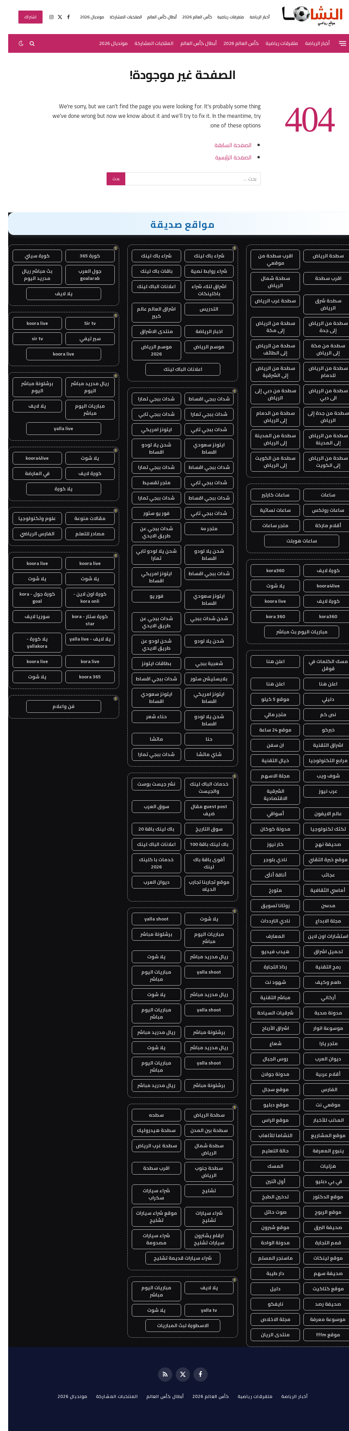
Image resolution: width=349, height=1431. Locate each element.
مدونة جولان (267, 1074)
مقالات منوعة (81, 518)
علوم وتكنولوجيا (29, 518)
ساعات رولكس (320, 510)
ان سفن (267, 745)
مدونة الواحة (267, 1242)
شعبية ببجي (201, 663)
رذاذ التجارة (267, 966)
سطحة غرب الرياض (267, 300)
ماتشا (148, 739)
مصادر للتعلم (81, 533)
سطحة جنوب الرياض (201, 1172)
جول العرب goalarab (81, 275)
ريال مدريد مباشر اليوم (82, 387)
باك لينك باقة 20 (148, 828)
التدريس (200, 308)
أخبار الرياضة (251, 17)
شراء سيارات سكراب (148, 1194)
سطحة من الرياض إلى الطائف (267, 349)
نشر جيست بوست (148, 784)
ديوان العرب (320, 1058)
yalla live (55, 428)
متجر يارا (320, 1043)
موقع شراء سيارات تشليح (148, 1217)
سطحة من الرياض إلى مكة (267, 327)
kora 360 (267, 616)
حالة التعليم (267, 1150)
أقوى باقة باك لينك (201, 863)
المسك (267, 1166)
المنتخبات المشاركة (117, 17)
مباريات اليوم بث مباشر (293, 631)
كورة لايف (320, 570)
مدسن (320, 905)
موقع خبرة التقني (319, 859)
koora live (267, 601)
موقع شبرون (267, 1227)
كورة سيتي (29, 255)
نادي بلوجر (267, 859)
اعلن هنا (267, 661)
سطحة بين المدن (201, 1130)
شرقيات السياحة (267, 1012)
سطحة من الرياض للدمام (320, 372)
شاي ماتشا (200, 754)
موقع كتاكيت (320, 1288)
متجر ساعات (267, 525)
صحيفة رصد (320, 1304)
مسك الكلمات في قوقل (320, 665)
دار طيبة (267, 1273)
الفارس (320, 1089)
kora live (82, 661)
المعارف (267, 936)
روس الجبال (267, 1058)
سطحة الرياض (320, 255)
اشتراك (22, 17)
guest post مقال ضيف (201, 810)
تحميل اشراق (320, 951)
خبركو (320, 729)
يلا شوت (267, 585)
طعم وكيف (320, 982)
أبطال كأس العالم (154, 17)
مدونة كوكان (267, 828)
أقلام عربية (319, 1074)
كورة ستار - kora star (82, 620)
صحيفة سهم (320, 1273)
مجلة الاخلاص (267, 1319)
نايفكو (267, 1304)
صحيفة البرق (320, 1227)
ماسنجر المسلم (267, 1258)
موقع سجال (267, 1089)
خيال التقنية (267, 760)
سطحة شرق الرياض (320, 304)
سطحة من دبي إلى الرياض (267, 394)
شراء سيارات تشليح (201, 1217)
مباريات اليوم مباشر (201, 938)
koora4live (320, 585)
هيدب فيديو (267, 951)
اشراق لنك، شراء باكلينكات (200, 290)
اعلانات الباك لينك (148, 286)
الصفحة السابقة (224, 145)
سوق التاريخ (201, 828)
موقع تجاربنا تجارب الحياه (200, 886)
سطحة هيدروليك (148, 1130)
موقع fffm (320, 1334)
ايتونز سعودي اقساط (201, 448)
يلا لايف (201, 1287)
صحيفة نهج (320, 844)
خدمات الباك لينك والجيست (200, 788)
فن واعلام (55, 706)
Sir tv (82, 323)
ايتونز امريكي (148, 429)
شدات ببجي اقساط (201, 398)
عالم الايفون (320, 813)
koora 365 (82, 676)
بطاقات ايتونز (148, 663)
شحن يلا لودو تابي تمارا (148, 555)
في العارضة (29, 473)
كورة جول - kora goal (29, 597)
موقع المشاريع (320, 1135)
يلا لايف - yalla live (81, 638)
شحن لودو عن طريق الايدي (148, 644)
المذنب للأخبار (320, 1120)
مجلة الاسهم (267, 775)
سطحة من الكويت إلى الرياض (267, 462)
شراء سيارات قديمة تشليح (174, 1258)
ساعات (320, 494)
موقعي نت (319, 1104)
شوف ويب (320, 775)
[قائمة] (334, 43)
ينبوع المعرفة (320, 1150)
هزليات (320, 1166)
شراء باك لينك (201, 255)
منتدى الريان (267, 1334)
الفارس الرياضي (29, 533)
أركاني (320, 997)
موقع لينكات (320, 1258)
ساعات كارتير (267, 494)
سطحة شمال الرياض (267, 282)
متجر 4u (200, 528)
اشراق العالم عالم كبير (148, 312)
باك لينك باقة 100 (200, 844)
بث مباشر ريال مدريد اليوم (29, 275)
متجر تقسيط (148, 482)
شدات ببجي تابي (148, 414)
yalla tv (201, 1310)
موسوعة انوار (320, 1028)
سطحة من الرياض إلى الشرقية (267, 372)
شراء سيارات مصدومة (148, 1239)
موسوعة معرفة (320, 1319)
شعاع (267, 1043)
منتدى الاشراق (148, 331)
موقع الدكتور (320, 1196)
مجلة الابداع (320, 920)
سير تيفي (82, 338)
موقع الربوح (319, 1212)
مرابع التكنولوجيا (320, 760)
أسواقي (267, 813)
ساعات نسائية (267, 510)
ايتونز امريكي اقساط (148, 577)
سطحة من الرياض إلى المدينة (320, 439)
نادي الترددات (267, 920)
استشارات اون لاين (320, 936)
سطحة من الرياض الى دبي (320, 394)
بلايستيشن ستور (200, 678)
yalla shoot (148, 918)
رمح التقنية (320, 966)
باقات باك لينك (148, 271)
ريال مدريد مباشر (201, 956)
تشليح (201, 1190)
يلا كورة (55, 488)
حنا (200, 739)
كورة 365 (82, 255)
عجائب (320, 874)
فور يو (148, 596)
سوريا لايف (29, 616)
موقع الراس (267, 1120)
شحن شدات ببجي (201, 618)
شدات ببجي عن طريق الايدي (148, 532)
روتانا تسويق (267, 905)
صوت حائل (267, 1212)
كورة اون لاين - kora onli (81, 597)
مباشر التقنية (267, 997)
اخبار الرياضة (201, 331)
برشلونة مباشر (148, 934)
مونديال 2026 (84, 17)
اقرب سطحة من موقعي (267, 259)
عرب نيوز (320, 791)
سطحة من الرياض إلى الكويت (320, 462)
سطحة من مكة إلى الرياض (320, 349)
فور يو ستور (148, 513)
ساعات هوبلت (293, 540)
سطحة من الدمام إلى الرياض (267, 417)
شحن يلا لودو (201, 640)
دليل (267, 1288)
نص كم (320, 714)
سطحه (148, 1115)
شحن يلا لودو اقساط (148, 448)
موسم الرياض (200, 346)
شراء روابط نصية (201, 271)
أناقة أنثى (267, 874)
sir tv (29, 338)
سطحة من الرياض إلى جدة (320, 327)
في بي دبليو (320, 1181)
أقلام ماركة (320, 525)
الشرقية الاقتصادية (267, 795)
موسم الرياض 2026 (148, 350)
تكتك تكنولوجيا (320, 828)
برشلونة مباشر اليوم (29, 387)
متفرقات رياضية (222, 17)
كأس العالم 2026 (189, 17)
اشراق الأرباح (267, 1028)
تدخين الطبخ (267, 1196)
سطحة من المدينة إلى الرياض (267, 439)
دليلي (320, 699)
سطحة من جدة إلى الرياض (320, 417)
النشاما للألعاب (267, 1135)
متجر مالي (267, 714)
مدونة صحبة (320, 1012)
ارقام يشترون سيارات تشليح (201, 1239)
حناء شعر (148, 716)
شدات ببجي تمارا (148, 398)
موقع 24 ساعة (267, 729)
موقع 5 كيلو (267, 699)
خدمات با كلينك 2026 (148, 863)
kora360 (267, 570)
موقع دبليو (267, 1104)
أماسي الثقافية (320, 890)
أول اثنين (267, 1181)
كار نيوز (267, 844)
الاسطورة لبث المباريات (175, 1325)
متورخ (267, 890)
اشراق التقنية (320, 745)
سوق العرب (148, 806)
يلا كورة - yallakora (28, 642)
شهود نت (267, 982)
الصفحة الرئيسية (225, 157)
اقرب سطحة (320, 278)
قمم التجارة (320, 1242)
